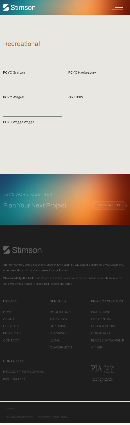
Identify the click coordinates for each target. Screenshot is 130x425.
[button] (91, 8)
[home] (19, 8)
